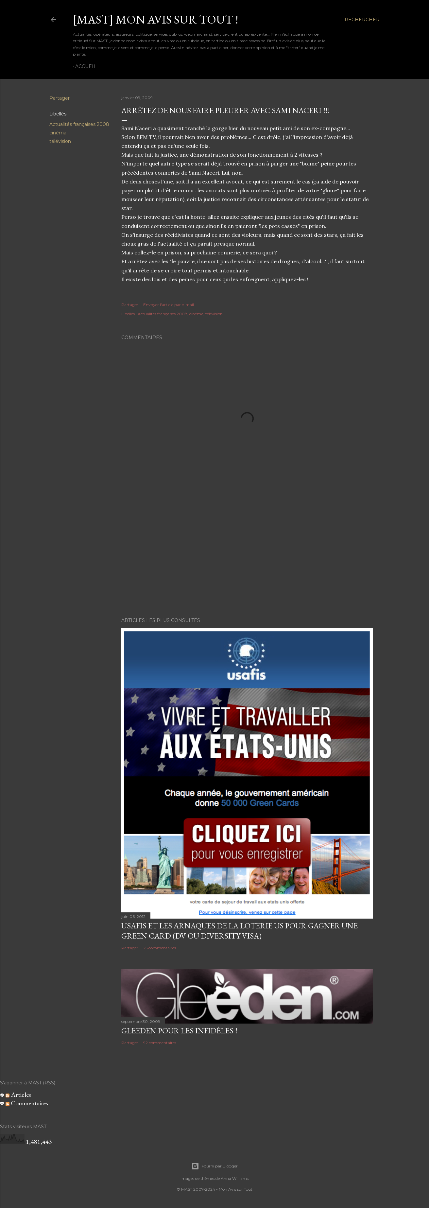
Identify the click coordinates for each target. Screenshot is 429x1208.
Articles (18, 1094)
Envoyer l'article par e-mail (168, 304)
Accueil (85, 66)
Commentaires (27, 1103)
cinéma (57, 133)
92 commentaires (159, 1042)
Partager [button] (59, 98)
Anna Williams (235, 1178)
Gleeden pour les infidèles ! (179, 1031)
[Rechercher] (362, 19)
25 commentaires (159, 947)
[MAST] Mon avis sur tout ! (155, 19)
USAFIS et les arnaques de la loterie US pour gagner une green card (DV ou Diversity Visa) (239, 931)
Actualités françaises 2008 (79, 124)
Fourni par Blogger (214, 1166)
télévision (60, 141)
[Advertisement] (247, 555)
